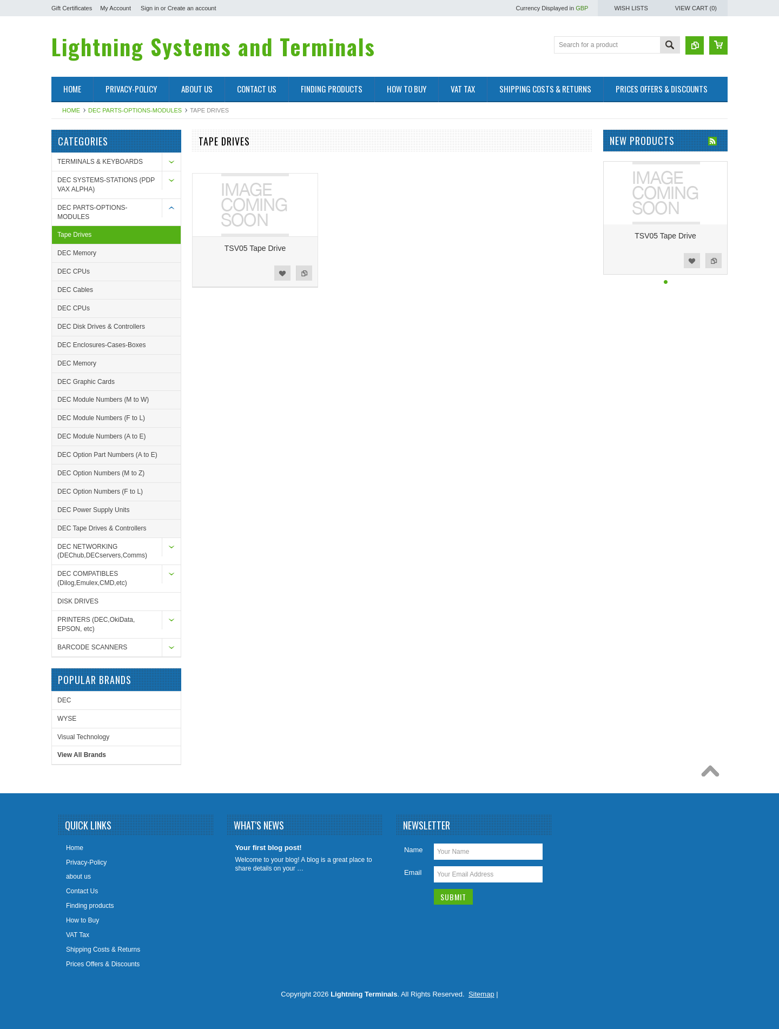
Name (413, 850)
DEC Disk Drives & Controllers (101, 326)
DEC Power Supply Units (93, 510)
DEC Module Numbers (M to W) (103, 399)
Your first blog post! (268, 848)
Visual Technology (83, 737)
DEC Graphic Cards (86, 382)
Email (413, 872)
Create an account (192, 8)
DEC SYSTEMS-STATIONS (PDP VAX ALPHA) (106, 184)
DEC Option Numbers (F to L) (100, 491)
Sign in (150, 8)
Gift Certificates (71, 8)
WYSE (66, 718)
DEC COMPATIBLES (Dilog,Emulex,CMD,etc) (92, 578)
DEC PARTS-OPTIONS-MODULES (135, 110)
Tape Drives (74, 234)
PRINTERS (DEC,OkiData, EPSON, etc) (96, 624)
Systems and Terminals (213, 46)
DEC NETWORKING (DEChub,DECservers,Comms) (102, 551)
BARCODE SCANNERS (92, 647)
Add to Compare (304, 273)
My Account (115, 8)
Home (71, 110)
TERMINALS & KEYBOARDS (100, 161)
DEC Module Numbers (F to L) (101, 418)
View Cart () (696, 8)
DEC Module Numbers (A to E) (101, 436)
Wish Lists (631, 8)
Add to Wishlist (282, 273)
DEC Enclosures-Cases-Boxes (101, 345)
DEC (64, 700)
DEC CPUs (73, 271)
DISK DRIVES (77, 601)
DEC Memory (76, 253)
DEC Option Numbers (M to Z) (100, 473)
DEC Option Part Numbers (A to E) (107, 455)
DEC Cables (75, 290)
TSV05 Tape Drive (255, 248)
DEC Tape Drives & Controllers (102, 528)
